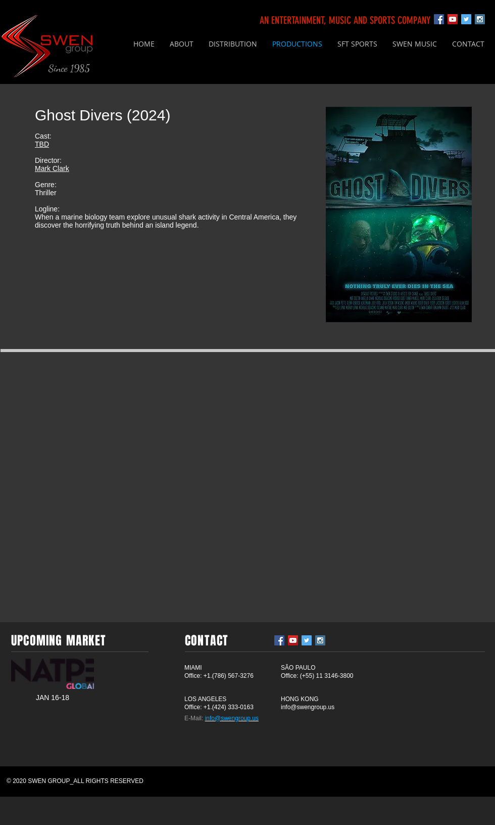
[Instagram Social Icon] (480, 19)
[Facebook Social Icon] (439, 19)
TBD (42, 144)
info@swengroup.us (307, 707)
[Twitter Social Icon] (466, 19)
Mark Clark (52, 168)
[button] (233, 44)
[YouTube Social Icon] (453, 19)
